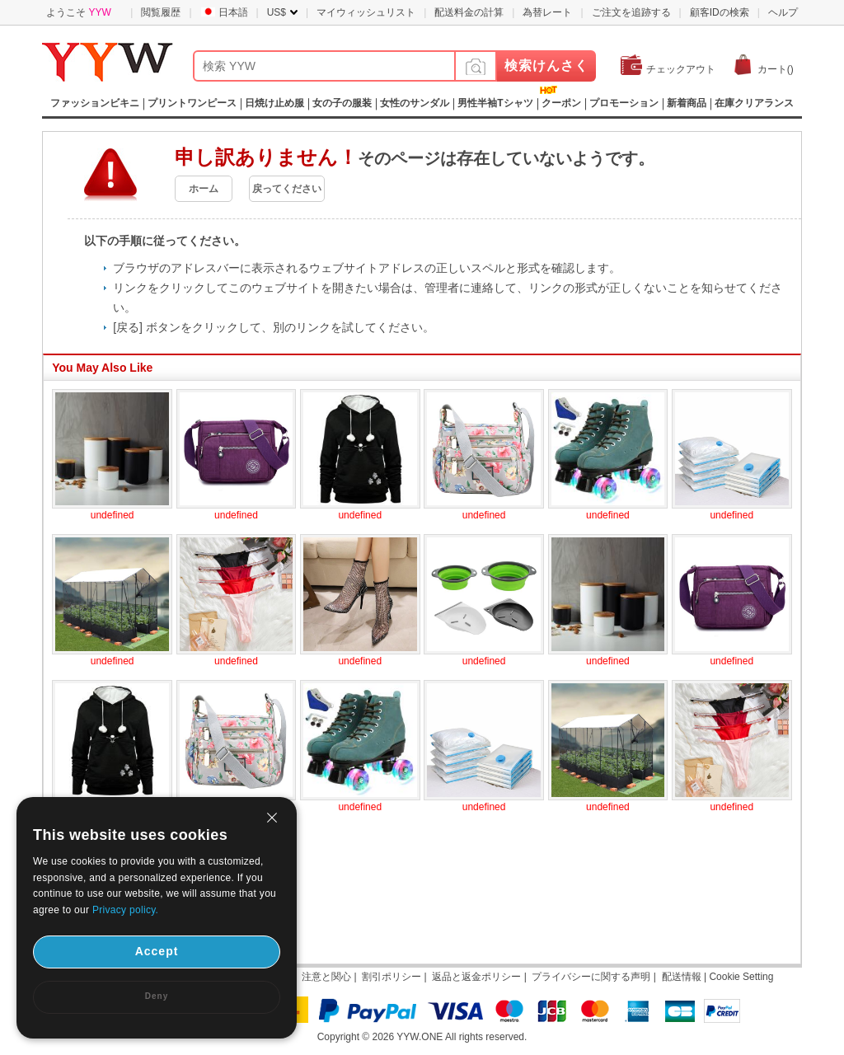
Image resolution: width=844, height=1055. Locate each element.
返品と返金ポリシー (476, 976)
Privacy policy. (125, 910)
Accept (157, 951)
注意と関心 (326, 976)
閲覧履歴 (161, 12)
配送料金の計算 (469, 12)
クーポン (561, 103)
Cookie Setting (741, 976)
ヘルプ (783, 12)
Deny (156, 996)
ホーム (203, 189)
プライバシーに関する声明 (591, 976)
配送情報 (681, 976)
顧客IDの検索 (719, 12)
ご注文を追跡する (631, 12)
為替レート (547, 12)
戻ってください (286, 189)
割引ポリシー (391, 976)
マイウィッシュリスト (365, 12)
